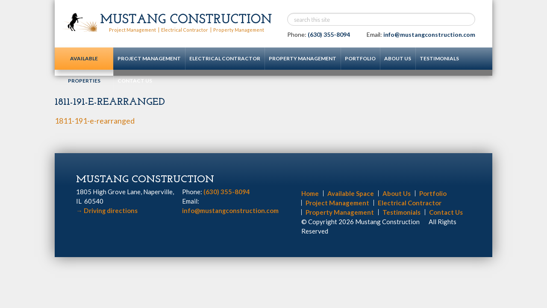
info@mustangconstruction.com (429, 34)
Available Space (350, 193)
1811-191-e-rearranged (95, 120)
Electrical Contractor (183, 30)
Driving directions (107, 210)
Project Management (132, 30)
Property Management (236, 30)
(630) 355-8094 (329, 34)
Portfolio (360, 58)
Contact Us (135, 80)
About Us (397, 58)
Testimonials (439, 58)
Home (310, 193)
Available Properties (84, 62)
